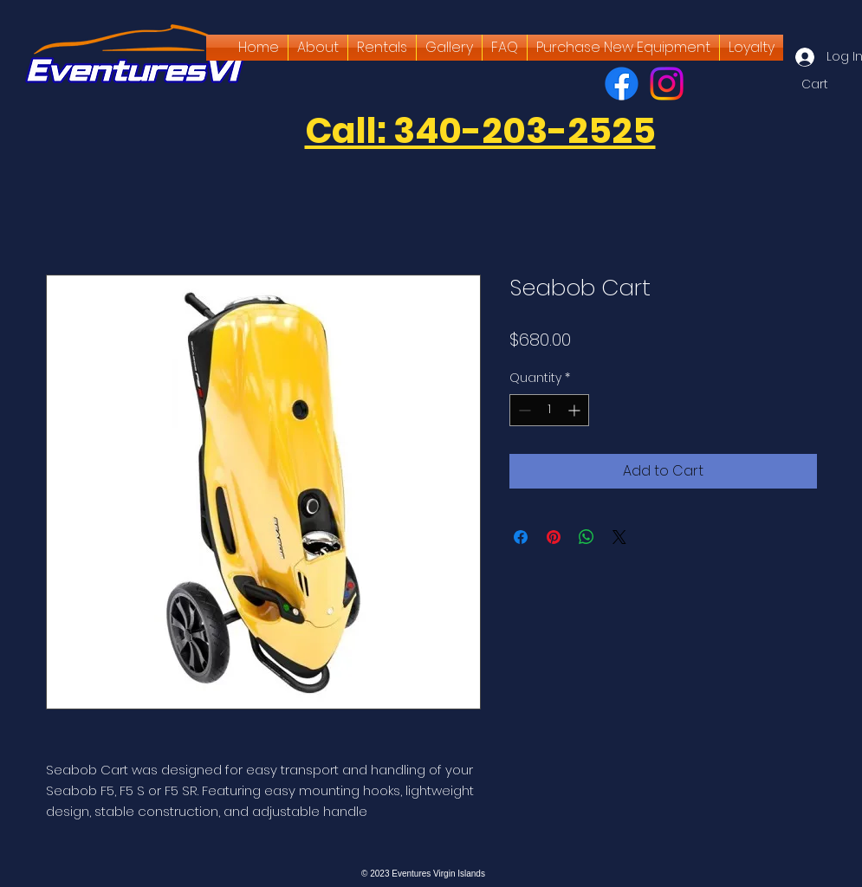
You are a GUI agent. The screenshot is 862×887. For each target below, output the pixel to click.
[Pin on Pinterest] (553, 537)
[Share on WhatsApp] (586, 537)
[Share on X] (619, 537)
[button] (824, 84)
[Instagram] (667, 84)
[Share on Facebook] (520, 537)
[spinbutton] (549, 410)
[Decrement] (523, 410)
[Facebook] (622, 84)
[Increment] (576, 410)
